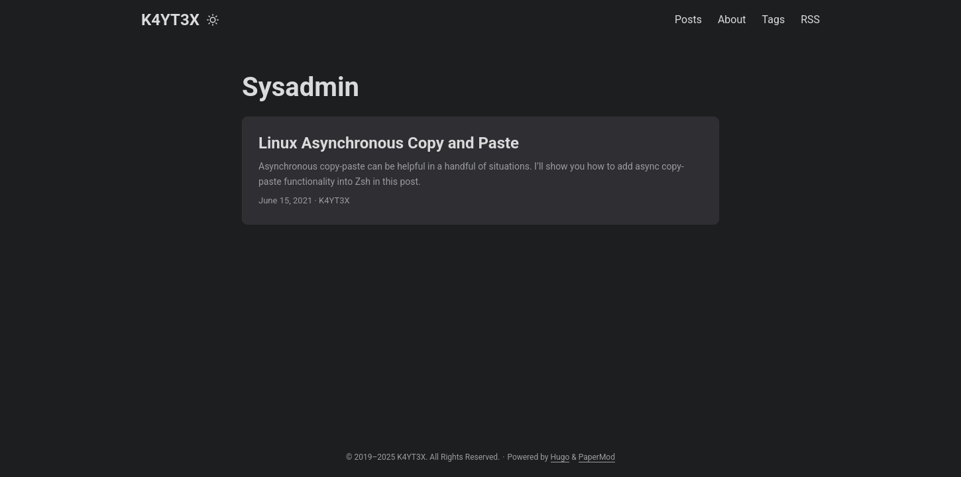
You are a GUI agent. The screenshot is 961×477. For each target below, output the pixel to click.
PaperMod (597, 457)
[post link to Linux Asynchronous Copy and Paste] (480, 170)
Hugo (560, 457)
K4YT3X (170, 20)
